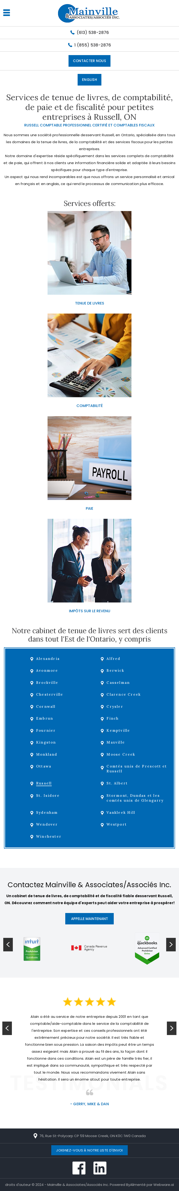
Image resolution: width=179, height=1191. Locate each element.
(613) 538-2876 (93, 32)
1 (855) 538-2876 (92, 45)
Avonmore (48, 670)
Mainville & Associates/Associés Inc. (78, 1184)
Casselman (118, 682)
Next (172, 1029)
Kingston (47, 742)
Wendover (48, 824)
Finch (113, 718)
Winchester (49, 836)
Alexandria (48, 658)
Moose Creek (121, 754)
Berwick (115, 670)
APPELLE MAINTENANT (89, 918)
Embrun (45, 718)
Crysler (115, 706)
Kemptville (119, 730)
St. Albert (117, 783)
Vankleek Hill (121, 812)
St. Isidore (48, 795)
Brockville (48, 682)
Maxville (116, 742)
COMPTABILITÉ (89, 405)
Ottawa (44, 766)
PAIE (89, 508)
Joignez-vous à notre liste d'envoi (89, 1150)
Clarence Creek (124, 694)
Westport (117, 824)
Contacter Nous (89, 60)
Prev (7, 1029)
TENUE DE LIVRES (89, 303)
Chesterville (50, 694)
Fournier (46, 730)
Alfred (114, 658)
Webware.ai (163, 1184)
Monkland (47, 754)
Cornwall (46, 706)
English (89, 79)
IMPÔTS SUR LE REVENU (89, 611)
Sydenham (48, 812)
